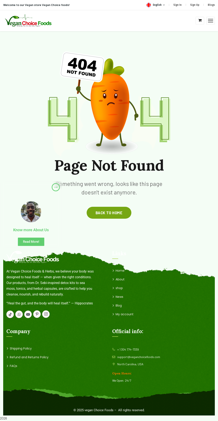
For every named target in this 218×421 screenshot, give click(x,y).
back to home (109, 212)
